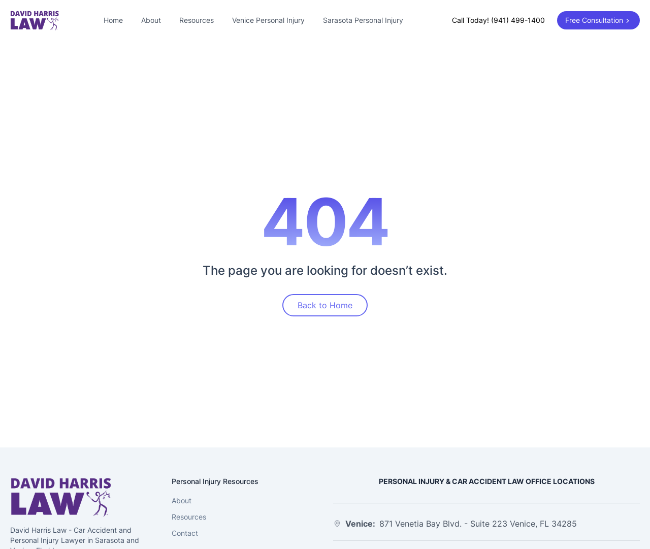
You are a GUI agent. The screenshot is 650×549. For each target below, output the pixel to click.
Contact (185, 533)
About (151, 20)
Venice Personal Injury (268, 20)
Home (113, 20)
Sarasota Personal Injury (363, 20)
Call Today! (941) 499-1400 (498, 20)
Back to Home (325, 305)
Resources (196, 20)
